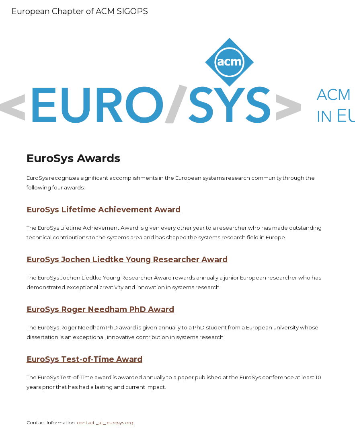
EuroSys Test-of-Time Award (84, 359)
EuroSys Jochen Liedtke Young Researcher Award (127, 259)
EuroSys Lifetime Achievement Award (104, 209)
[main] (177, 270)
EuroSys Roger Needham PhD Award (100, 309)
